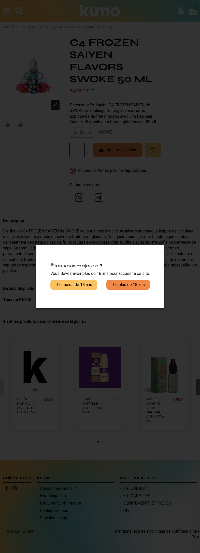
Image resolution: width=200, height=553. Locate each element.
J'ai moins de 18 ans (73, 284)
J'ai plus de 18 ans (128, 284)
